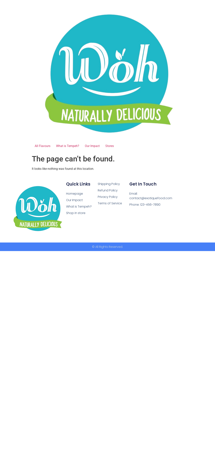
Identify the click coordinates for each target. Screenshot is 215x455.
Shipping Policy (109, 184)
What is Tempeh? (67, 146)
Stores (109, 146)
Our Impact (92, 146)
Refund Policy (107, 190)
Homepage (74, 193)
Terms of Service (110, 203)
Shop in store (75, 213)
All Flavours (42, 146)
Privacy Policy (108, 197)
